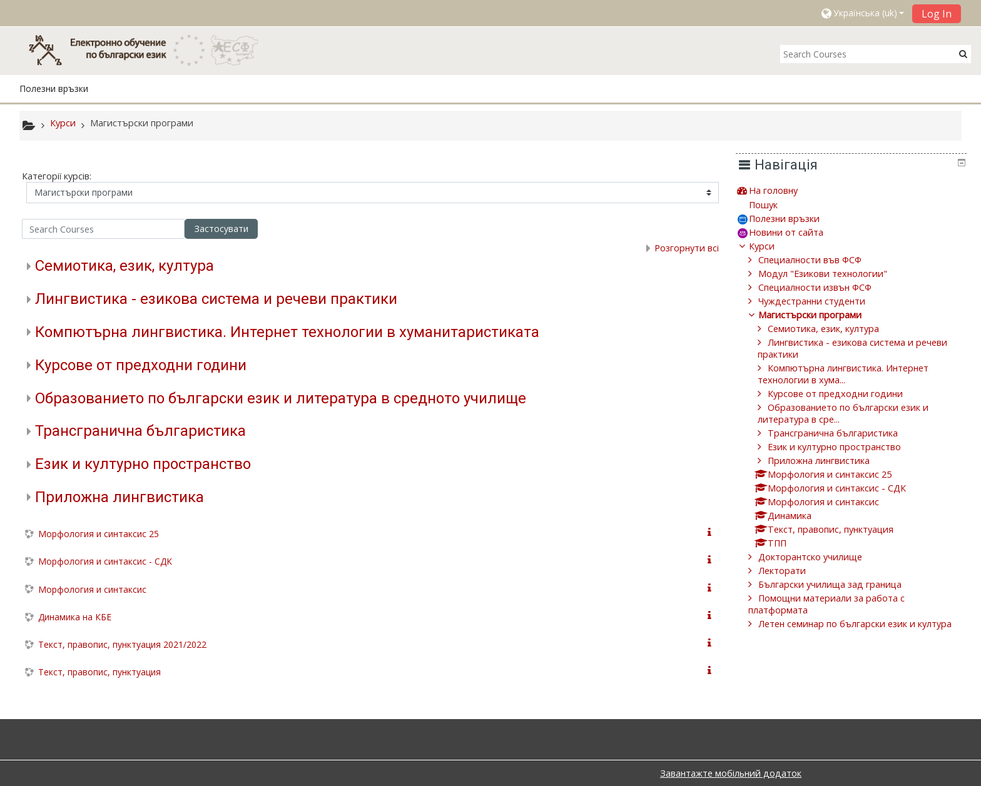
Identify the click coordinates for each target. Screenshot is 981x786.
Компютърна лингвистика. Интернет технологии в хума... (852, 374)
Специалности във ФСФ (819, 260)
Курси (771, 246)
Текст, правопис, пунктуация (99, 672)
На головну (782, 190)
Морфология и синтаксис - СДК (105, 561)
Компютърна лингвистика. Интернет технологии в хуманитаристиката (287, 332)
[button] (862, 13)
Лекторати (791, 571)
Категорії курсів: (56, 176)
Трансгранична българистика (140, 431)
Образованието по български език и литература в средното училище (280, 398)
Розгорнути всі (686, 248)
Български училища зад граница (839, 584)
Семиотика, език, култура (124, 266)
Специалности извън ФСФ (824, 287)
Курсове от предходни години (141, 365)
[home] (149, 50)
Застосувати (221, 228)
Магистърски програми (819, 315)
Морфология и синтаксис (92, 589)
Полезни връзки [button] (53, 88)
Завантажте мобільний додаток (730, 773)
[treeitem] (855, 190)
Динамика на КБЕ (74, 617)
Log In (937, 14)
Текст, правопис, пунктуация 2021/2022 (122, 644)
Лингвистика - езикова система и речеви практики (216, 299)
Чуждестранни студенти (821, 301)
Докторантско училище (820, 557)
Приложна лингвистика (119, 497)
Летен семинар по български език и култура (864, 624)
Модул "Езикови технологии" (832, 274)
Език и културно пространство (143, 464)
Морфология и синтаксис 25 (98, 534)
